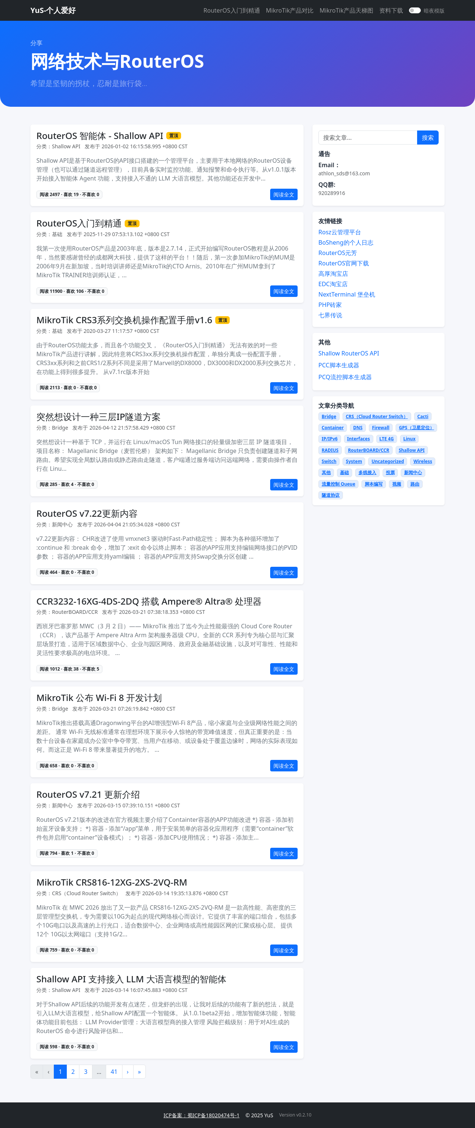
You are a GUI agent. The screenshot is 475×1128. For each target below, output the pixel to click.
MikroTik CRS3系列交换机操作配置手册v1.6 (124, 320)
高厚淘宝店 (333, 273)
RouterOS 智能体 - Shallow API (99, 135)
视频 (396, 484)
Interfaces (358, 439)
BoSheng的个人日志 (345, 242)
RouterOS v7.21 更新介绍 (88, 794)
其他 (326, 472)
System (354, 461)
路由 (414, 484)
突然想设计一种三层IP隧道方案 (98, 416)
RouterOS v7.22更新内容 (87, 513)
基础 (344, 472)
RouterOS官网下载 (343, 263)
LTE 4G (386, 439)
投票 (390, 472)
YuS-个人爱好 (53, 10)
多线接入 (367, 472)
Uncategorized (387, 461)
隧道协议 (331, 495)
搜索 (428, 137)
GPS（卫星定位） (416, 427)
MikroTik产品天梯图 (346, 10)
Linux (409, 439)
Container (333, 427)
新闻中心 (413, 472)
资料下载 (391, 10)
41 (114, 1072)
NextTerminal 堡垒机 (346, 294)
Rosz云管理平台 (339, 232)
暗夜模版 (434, 10)
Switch (329, 461)
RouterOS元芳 (337, 253)
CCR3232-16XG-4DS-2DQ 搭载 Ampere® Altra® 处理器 (149, 601)
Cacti (422, 416)
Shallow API (412, 450)
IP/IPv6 (330, 439)
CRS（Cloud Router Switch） (377, 416)
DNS (358, 427)
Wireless (422, 461)
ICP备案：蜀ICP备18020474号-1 (202, 1115)
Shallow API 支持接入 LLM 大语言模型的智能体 (131, 979)
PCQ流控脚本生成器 (345, 377)
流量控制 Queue (339, 484)
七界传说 (330, 315)
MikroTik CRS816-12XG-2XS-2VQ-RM (111, 882)
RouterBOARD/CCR (368, 450)
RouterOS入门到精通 (231, 10)
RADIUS (330, 450)
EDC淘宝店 (333, 284)
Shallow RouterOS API (348, 353)
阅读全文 (283, 194)
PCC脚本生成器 (338, 365)
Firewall (380, 427)
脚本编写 (374, 484)
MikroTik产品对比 (290, 10)
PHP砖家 (330, 305)
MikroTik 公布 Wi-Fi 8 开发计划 (99, 697)
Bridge (329, 416)
